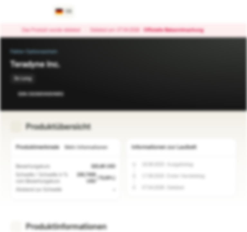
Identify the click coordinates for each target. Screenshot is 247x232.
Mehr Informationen (90, 147)
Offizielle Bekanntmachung (176, 30)
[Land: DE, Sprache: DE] (64, 11)
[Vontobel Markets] (27, 11)
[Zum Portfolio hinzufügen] (230, 94)
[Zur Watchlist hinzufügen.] (217, 94)
